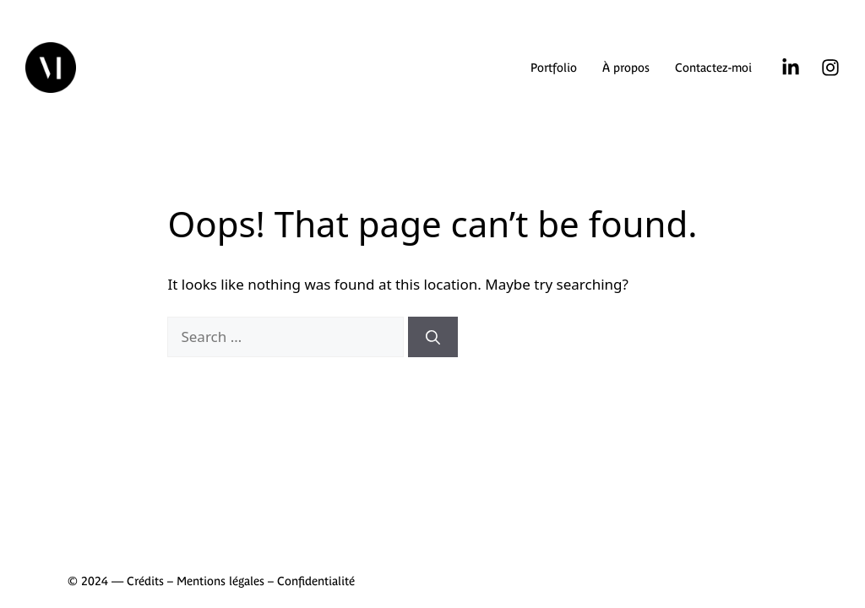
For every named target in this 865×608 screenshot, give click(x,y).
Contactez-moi (713, 67)
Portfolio (553, 67)
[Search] (433, 337)
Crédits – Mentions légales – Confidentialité (241, 581)
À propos (626, 67)
